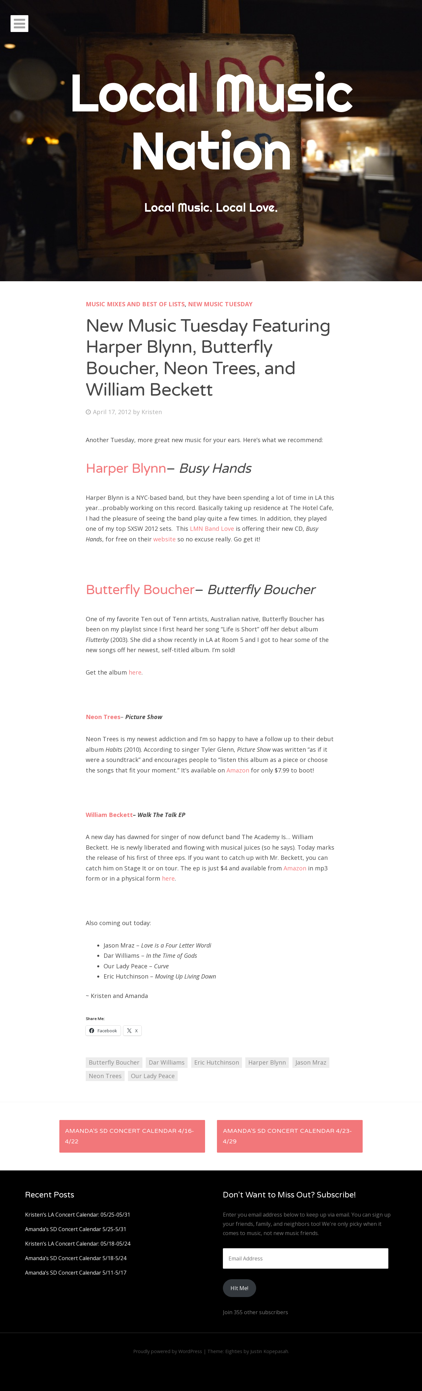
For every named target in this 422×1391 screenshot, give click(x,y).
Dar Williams (167, 1062)
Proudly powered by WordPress (167, 1351)
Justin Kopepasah (269, 1351)
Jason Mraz (310, 1062)
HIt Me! (239, 1288)
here (135, 672)
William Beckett (109, 815)
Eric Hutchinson (216, 1062)
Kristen (151, 412)
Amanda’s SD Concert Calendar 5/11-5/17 (75, 1272)
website (164, 539)
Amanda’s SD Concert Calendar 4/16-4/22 (129, 1136)
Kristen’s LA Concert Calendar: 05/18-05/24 (77, 1243)
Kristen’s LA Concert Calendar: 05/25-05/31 (77, 1214)
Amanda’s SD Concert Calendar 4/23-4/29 (287, 1136)
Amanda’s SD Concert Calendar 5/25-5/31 (75, 1229)
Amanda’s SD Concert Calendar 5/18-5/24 (75, 1258)
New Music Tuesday (220, 304)
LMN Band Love (212, 528)
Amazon (237, 770)
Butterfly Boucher (140, 590)
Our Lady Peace (153, 1076)
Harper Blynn (126, 469)
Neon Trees (103, 717)
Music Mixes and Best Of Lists (135, 304)
